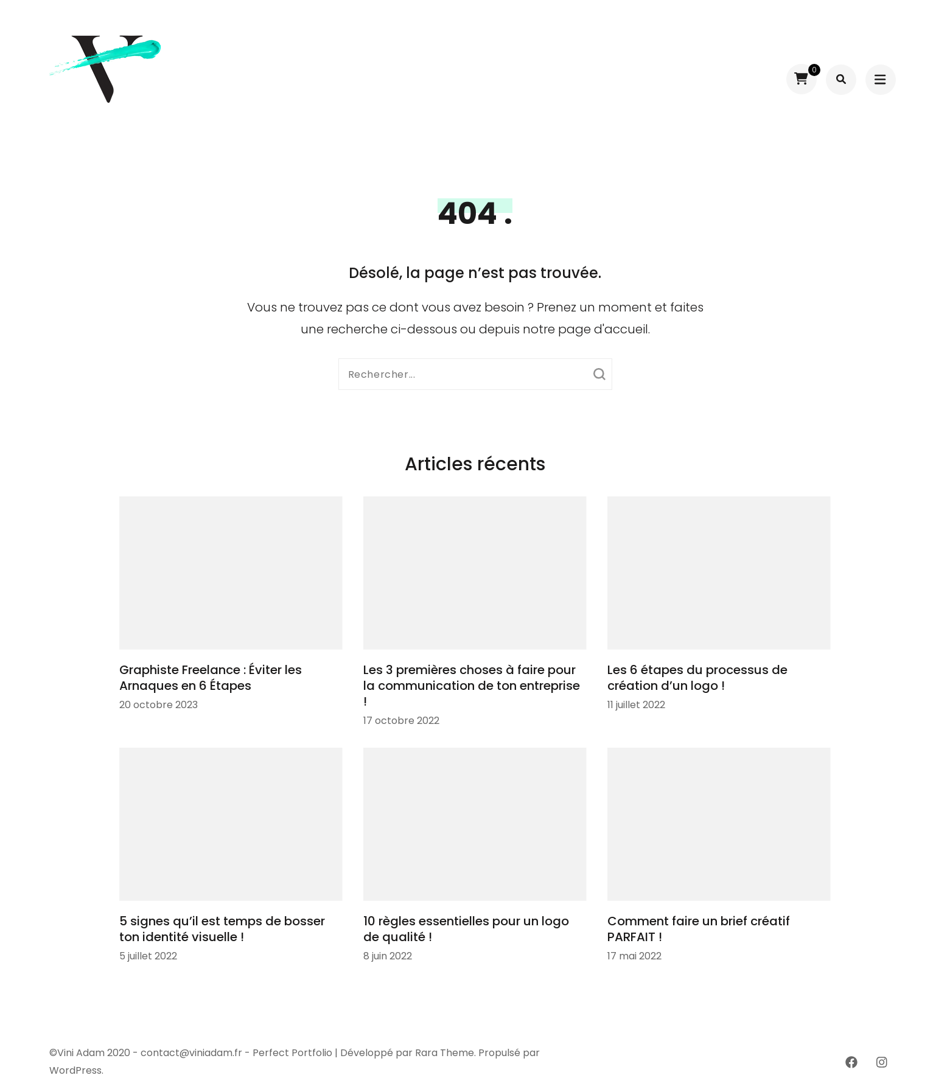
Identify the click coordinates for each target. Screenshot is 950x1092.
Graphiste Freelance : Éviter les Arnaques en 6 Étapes (210, 677)
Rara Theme (444, 1053)
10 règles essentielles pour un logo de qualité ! (466, 929)
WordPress (75, 1070)
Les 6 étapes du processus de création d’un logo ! (697, 677)
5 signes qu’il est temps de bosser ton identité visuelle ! (222, 929)
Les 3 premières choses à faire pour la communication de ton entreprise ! (471, 685)
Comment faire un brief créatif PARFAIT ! (698, 929)
